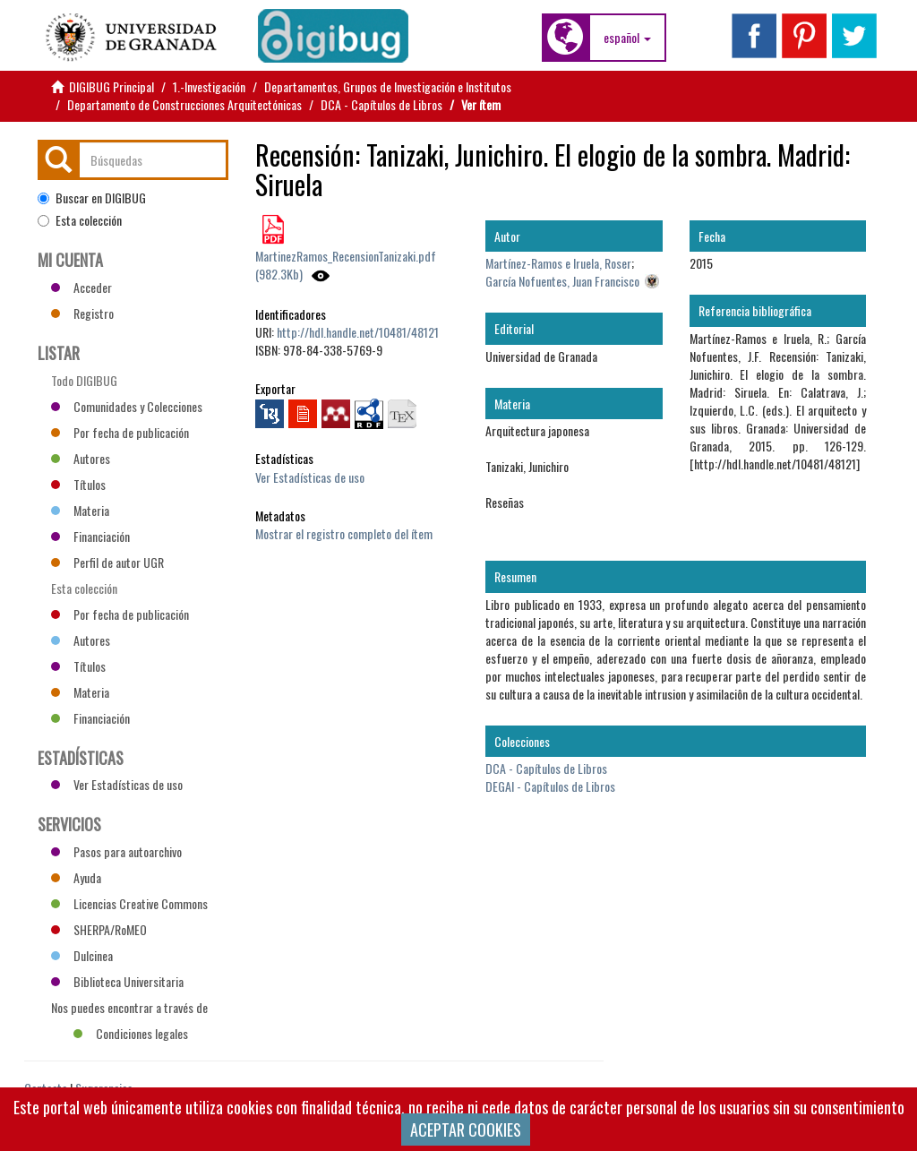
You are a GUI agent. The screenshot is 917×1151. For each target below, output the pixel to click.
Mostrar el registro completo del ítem (344, 533)
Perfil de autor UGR (107, 562)
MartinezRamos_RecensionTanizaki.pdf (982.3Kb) (345, 264)
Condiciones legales (130, 1033)
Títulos (78, 484)
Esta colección (80, 220)
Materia (80, 510)
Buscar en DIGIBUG (92, 198)
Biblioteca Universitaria (117, 981)
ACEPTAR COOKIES (465, 1129)
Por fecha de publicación (120, 432)
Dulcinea (82, 955)
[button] (627, 37)
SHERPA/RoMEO (99, 929)
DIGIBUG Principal (111, 86)
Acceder (81, 287)
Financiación (90, 536)
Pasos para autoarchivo (116, 851)
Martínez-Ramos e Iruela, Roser (558, 262)
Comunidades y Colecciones (126, 406)
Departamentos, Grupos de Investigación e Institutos (387, 86)
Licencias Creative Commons (129, 903)
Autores (80, 458)
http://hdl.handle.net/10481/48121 (358, 331)
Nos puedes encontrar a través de (129, 1009)
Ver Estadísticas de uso (309, 477)
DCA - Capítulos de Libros (381, 104)
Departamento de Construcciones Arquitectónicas (184, 104)
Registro (82, 313)
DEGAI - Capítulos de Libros (550, 786)
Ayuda (76, 877)
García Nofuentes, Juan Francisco (562, 280)
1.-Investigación (209, 86)
